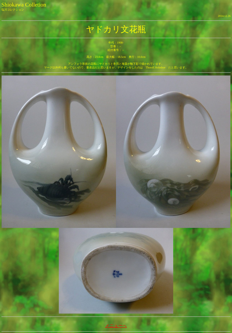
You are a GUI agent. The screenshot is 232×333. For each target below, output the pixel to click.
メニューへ (116, 325)
